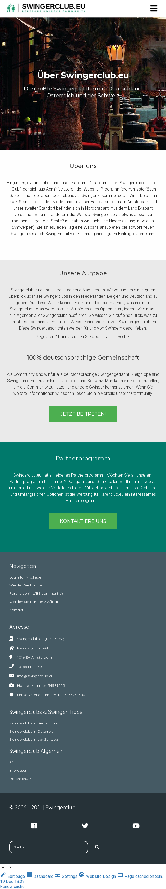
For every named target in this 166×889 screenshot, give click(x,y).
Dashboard (40, 876)
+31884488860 (29, 666)
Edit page (13, 876)
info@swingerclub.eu (35, 676)
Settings (67, 876)
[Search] (97, 847)
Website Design (98, 876)
